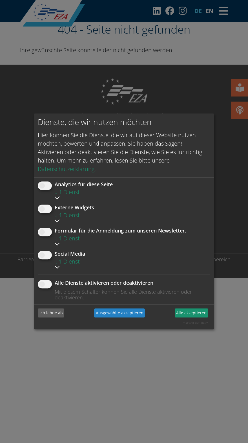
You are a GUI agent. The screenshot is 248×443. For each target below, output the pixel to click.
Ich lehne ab (51, 312)
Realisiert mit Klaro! (195, 323)
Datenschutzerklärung (66, 169)
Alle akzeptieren (191, 312)
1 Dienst (67, 192)
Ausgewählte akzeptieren (119, 312)
